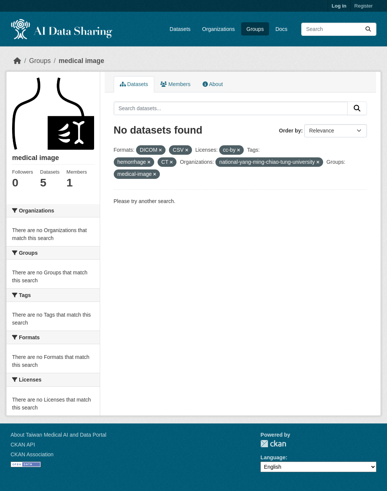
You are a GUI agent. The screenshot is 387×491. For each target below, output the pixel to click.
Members (175, 84)
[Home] (17, 61)
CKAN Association (32, 454)
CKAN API (23, 445)
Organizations (218, 29)
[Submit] (368, 29)
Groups (255, 29)
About (213, 84)
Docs (282, 29)
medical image (81, 61)
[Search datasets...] (338, 29)
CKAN (273, 444)
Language (272, 457)
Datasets (180, 29)
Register (363, 6)
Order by (290, 131)
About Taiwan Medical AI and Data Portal (58, 435)
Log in (339, 6)
